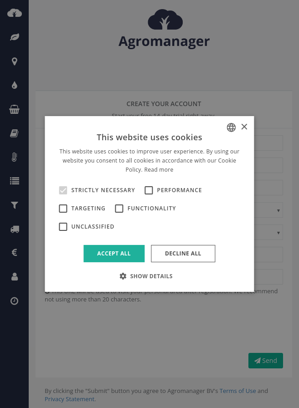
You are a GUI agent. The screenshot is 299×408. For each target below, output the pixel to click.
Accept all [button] (114, 253)
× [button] (244, 126)
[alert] (149, 204)
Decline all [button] (183, 253)
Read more (158, 169)
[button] (149, 275)
